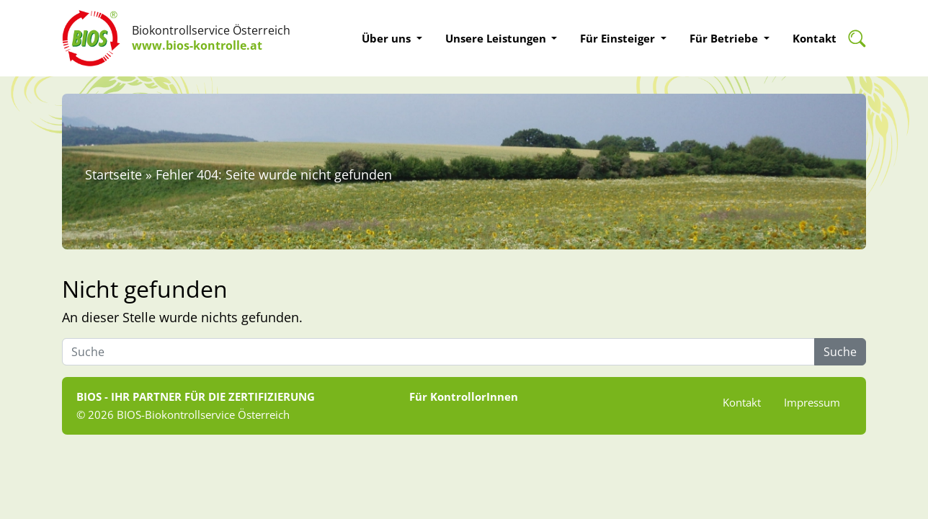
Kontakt (814, 38)
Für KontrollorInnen (463, 396)
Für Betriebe (725, 38)
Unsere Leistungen (497, 38)
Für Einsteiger (619, 38)
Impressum (812, 402)
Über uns (388, 38)
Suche (840, 352)
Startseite (113, 174)
